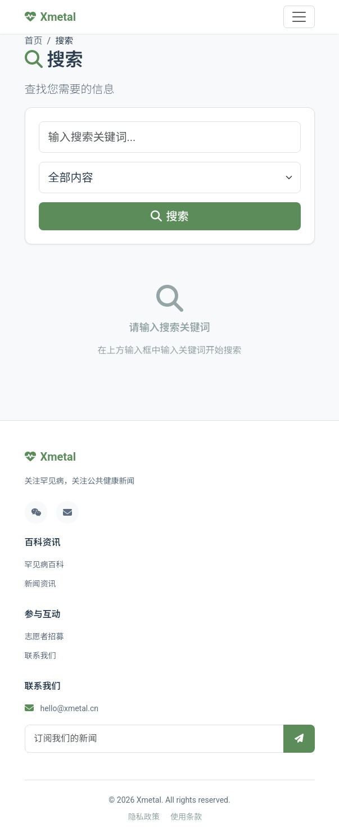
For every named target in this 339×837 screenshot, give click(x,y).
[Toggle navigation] (299, 17)
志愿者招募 (44, 636)
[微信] (36, 512)
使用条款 (186, 816)
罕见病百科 (44, 564)
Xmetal (50, 456)
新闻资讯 (40, 583)
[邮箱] (67, 512)
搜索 (170, 216)
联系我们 (40, 655)
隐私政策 (144, 816)
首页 (34, 40)
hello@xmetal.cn (69, 708)
